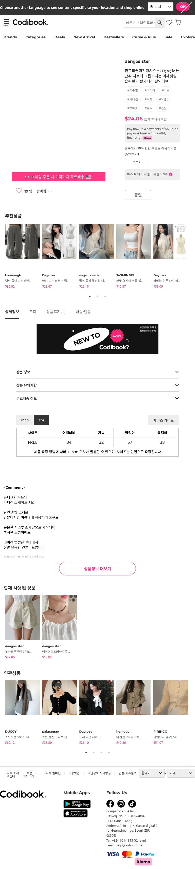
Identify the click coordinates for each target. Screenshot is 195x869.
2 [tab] (97, 296)
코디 (32, 311)
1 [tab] (89, 296)
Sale (168, 37)
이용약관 (74, 773)
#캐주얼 (132, 90)
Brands (10, 37)
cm (41, 420)
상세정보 (12, 311)
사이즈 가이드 (163, 420)
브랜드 (31, 773)
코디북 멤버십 (51, 773)
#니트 (166, 90)
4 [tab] (108, 752)
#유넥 (148, 108)
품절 (138, 195)
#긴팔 (163, 108)
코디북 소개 (11, 773)
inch (25, 420)
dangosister (137, 61)
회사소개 (28, 776)
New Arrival (84, 37)
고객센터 (9, 776)
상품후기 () (56, 311)
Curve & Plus (144, 37)
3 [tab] (105, 296)
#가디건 (132, 99)
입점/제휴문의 (128, 773)
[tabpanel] (23, 256)
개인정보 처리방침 (99, 773)
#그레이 (150, 90)
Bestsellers (114, 37)
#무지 (148, 99)
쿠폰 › (136, 162)
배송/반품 (83, 311)
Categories (35, 37)
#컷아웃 (132, 108)
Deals (59, 37)
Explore (188, 37)
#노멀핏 (164, 99)
